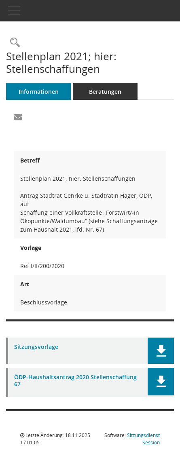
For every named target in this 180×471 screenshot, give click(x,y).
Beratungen (105, 91)
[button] (161, 351)
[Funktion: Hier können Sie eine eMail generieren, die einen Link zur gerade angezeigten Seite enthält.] (18, 117)
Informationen (39, 91)
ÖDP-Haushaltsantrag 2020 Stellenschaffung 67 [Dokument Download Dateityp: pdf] (75, 381)
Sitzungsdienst (143, 439)
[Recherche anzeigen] (13, 42)
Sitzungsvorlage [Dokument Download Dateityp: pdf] (36, 347)
